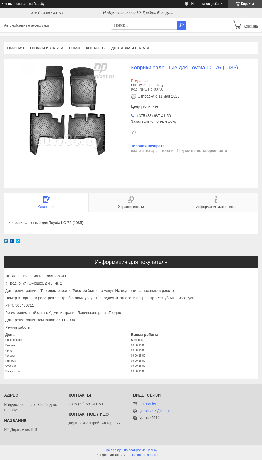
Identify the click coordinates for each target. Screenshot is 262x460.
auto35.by (148, 404)
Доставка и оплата (130, 48)
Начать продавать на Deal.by (22, 4)
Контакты (96, 48)
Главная (15, 48)
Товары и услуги (46, 48)
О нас (74, 48)
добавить (218, 4)
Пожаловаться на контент (146, 455)
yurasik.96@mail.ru (156, 411)
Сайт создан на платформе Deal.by (131, 450)
